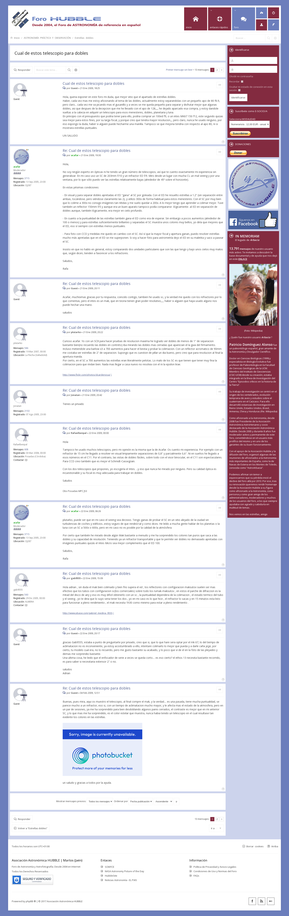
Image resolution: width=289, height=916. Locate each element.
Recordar (236, 81)
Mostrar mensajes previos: (84, 801)
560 (26, 594)
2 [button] (217, 69)
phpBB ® (31, 901)
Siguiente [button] (222, 70)
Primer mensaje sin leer (179, 69)
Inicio (17, 37)
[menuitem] (261, 12)
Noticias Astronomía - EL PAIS (121, 880)
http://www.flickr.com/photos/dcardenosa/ (86, 374)
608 (26, 449)
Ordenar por (133, 801)
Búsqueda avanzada (75, 69)
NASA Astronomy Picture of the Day (124, 871)
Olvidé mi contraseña (241, 76)
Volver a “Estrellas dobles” (32, 828)
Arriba (274, 846)
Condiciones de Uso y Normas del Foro (215, 871)
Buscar (69, 69)
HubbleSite (111, 875)
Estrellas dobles (84, 37)
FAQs (196, 875)
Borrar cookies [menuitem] (255, 846)
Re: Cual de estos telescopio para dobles (96, 150)
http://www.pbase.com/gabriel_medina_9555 (87, 613)
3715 (26, 178)
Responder (24, 70)
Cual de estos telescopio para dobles (51, 53)
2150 (26, 410)
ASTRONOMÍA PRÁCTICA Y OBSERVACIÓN (47, 37)
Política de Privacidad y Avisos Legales (215, 866)
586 (26, 348)
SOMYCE (109, 866)
